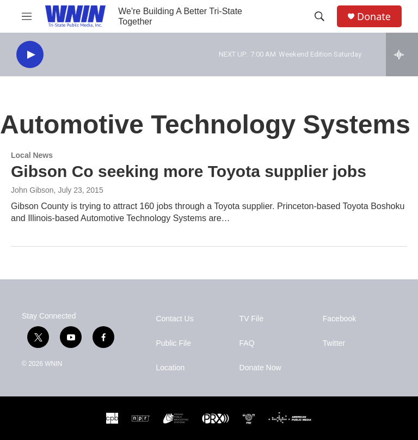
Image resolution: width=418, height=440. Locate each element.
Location (170, 368)
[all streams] (402, 54)
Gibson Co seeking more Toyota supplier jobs (188, 171)
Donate (374, 16)
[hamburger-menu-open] (26, 16)
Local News (32, 155)
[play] (30, 54)
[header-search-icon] (319, 16)
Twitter (334, 343)
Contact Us (174, 319)
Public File (173, 343)
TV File (251, 319)
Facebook (339, 319)
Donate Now (260, 368)
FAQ (247, 343)
